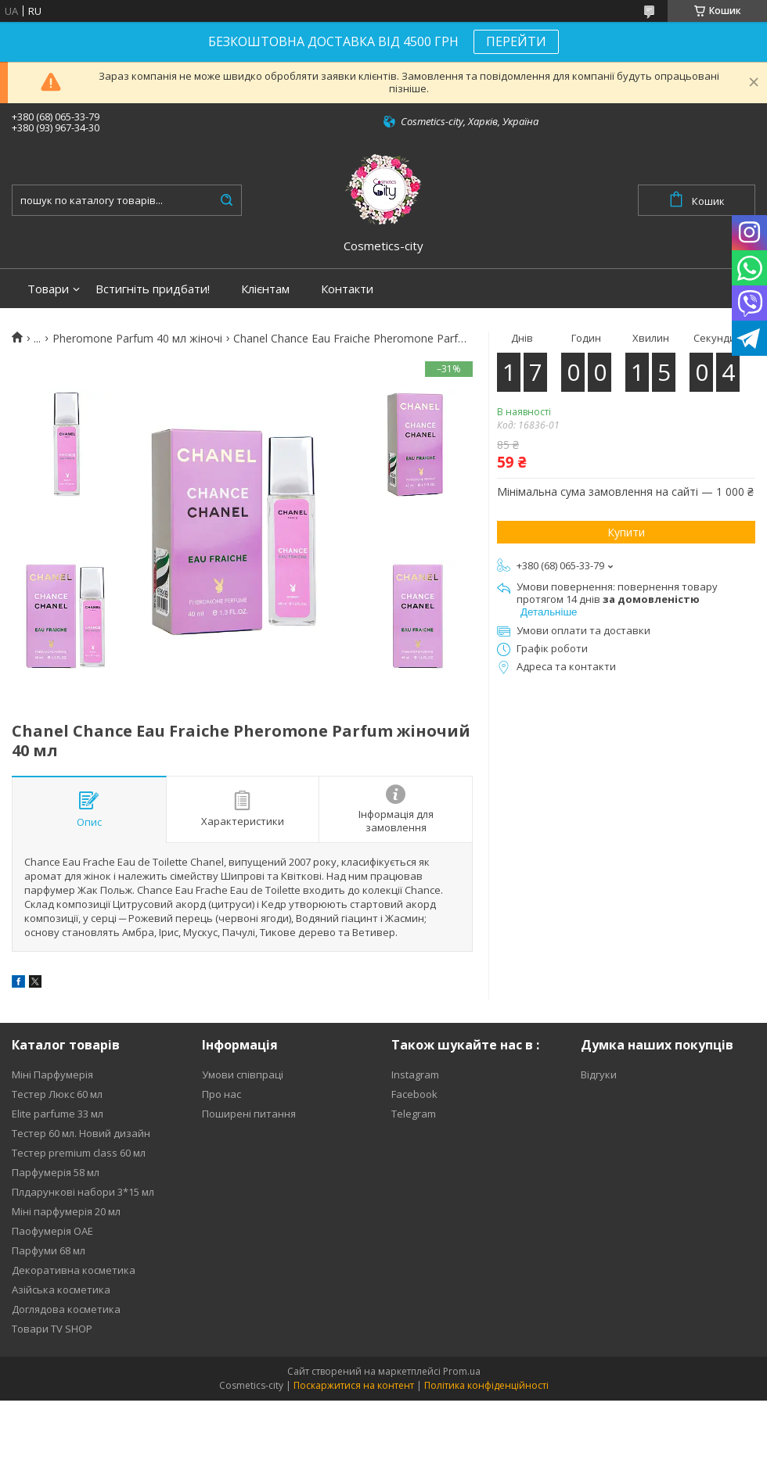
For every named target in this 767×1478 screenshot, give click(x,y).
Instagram (415, 1074)
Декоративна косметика (73, 1270)
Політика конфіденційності (486, 1385)
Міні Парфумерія (52, 1074)
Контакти (347, 289)
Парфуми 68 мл (48, 1250)
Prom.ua (462, 1371)
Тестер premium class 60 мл (79, 1153)
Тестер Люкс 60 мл (57, 1094)
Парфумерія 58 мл (55, 1172)
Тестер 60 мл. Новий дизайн (81, 1133)
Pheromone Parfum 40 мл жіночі (137, 339)
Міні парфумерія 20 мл (66, 1211)
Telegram (413, 1114)
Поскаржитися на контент (353, 1385)
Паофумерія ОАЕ (52, 1231)
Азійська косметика (61, 1289)
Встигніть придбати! (152, 289)
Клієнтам (265, 289)
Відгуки (599, 1074)
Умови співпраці (242, 1074)
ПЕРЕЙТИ (516, 41)
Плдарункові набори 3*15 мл (83, 1192)
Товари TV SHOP (52, 1329)
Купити (626, 532)
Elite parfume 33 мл (57, 1114)
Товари (48, 289)
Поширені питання (249, 1114)
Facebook (414, 1094)
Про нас (221, 1094)
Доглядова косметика (66, 1309)
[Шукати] (226, 200)
